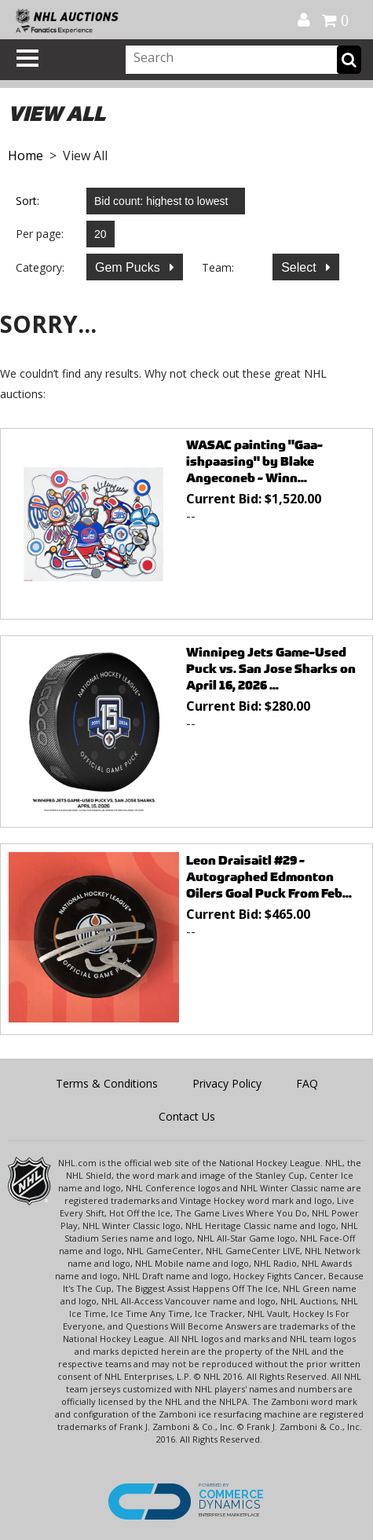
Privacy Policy (226, 1083)
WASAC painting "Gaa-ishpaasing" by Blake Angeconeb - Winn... (254, 461)
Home (25, 155)
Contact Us (187, 1116)
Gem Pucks (129, 267)
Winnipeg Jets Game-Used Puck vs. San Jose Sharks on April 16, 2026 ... (271, 668)
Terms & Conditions (107, 1083)
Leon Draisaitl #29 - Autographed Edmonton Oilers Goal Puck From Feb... (269, 877)
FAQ (307, 1083)
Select (300, 267)
